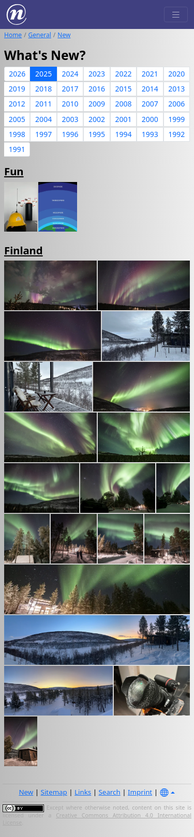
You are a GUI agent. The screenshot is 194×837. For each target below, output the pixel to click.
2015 (123, 89)
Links (82, 792)
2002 (96, 119)
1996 (70, 134)
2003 (70, 119)
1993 (150, 134)
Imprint (140, 792)
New (63, 35)
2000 (150, 119)
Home (13, 35)
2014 (150, 89)
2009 (96, 104)
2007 (150, 104)
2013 (176, 89)
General (39, 35)
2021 (150, 74)
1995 (96, 134)
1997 (43, 134)
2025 (43, 74)
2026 (17, 74)
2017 (70, 89)
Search (110, 792)
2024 (70, 74)
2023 (96, 74)
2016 (96, 89)
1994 (123, 134)
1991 (17, 149)
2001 (123, 119)
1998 (17, 134)
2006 (176, 104)
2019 (17, 89)
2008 (123, 104)
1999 (176, 119)
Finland (23, 250)
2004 (43, 119)
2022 (123, 74)
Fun (14, 171)
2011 (43, 104)
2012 (17, 104)
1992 (176, 134)
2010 (70, 104)
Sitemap (54, 792)
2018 (43, 89)
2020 (176, 74)
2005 (17, 119)
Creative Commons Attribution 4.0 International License (97, 819)
